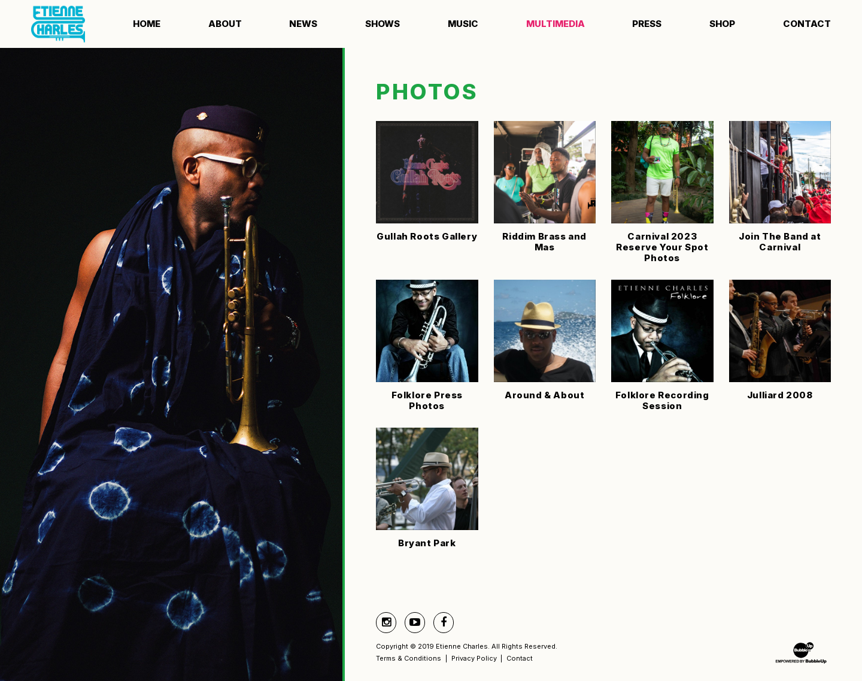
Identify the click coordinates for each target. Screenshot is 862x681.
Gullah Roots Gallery (427, 236)
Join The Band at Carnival (780, 242)
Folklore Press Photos (427, 400)
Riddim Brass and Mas (544, 242)
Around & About (544, 395)
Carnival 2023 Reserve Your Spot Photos (662, 247)
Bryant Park (427, 543)
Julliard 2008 (780, 395)
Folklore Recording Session (662, 400)
